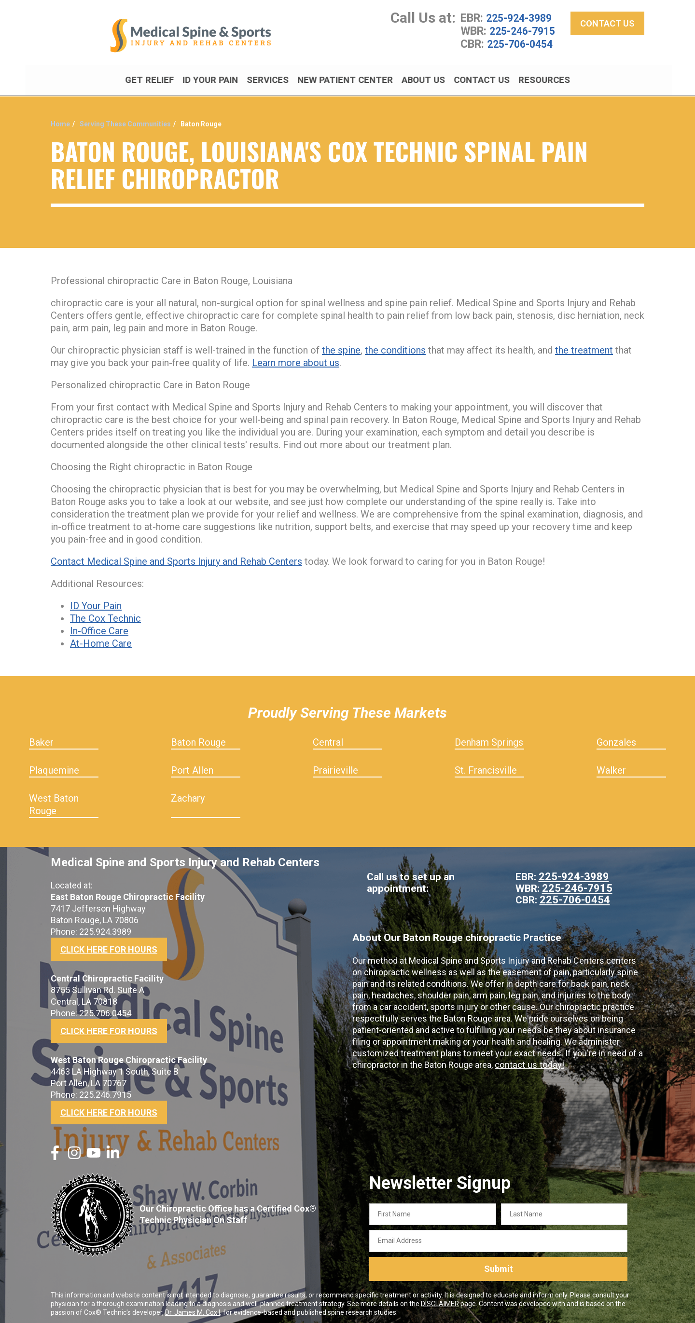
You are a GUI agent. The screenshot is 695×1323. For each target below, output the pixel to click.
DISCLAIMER (440, 1300)
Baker (41, 739)
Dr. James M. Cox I (192, 1309)
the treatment (584, 347)
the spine (341, 347)
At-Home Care (101, 640)
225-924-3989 (521, 21)
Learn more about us (295, 359)
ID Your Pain (96, 602)
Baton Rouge (198, 739)
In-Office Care (99, 627)
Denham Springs (489, 739)
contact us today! (528, 1061)
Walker (611, 767)
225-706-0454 (522, 46)
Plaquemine (54, 767)
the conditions (395, 347)
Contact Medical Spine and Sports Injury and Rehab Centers (176, 558)
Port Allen (192, 767)
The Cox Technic (105, 615)
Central (328, 739)
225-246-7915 (524, 34)
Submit (498, 1265)
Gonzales (616, 739)
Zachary (188, 795)
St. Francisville (486, 767)
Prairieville (335, 767)
